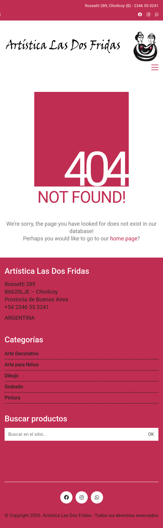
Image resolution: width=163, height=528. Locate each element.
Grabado (14, 387)
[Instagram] (82, 497)
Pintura (12, 398)
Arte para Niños (22, 365)
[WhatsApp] (97, 497)
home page (124, 238)
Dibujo (12, 376)
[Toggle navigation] (154, 67)
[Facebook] (66, 497)
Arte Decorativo (22, 353)
